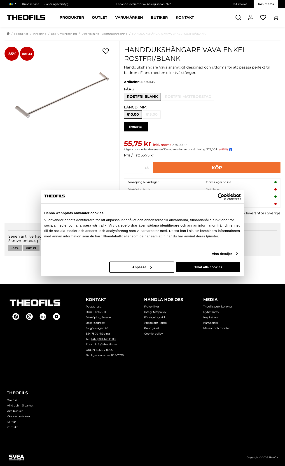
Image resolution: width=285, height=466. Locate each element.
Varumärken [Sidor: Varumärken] (129, 17)
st (147, 167)
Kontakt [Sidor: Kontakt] (185, 17)
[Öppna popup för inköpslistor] (105, 51)
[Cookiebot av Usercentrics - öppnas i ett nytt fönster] (221, 196)
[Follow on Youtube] (56, 316)
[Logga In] (251, 17)
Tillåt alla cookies (208, 267)
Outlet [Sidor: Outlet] (99, 17)
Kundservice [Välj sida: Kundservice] (30, 4)
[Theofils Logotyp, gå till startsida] (26, 17)
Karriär (11, 421)
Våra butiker (15, 411)
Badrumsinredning (64, 33)
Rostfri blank (142, 96)
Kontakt (12, 427)
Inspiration (210, 317)
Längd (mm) (135, 107)
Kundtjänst (151, 328)
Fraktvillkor (151, 306)
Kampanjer (210, 322)
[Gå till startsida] (8, 33)
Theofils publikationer (217, 306)
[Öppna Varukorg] (275, 17)
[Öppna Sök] (238, 17)
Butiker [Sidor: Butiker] (159, 17)
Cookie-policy (153, 333)
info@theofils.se (106, 344)
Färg (129, 89)
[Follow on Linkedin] (43, 316)
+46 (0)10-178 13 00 (103, 339)
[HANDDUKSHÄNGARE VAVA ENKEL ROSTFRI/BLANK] (61, 94)
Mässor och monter (216, 328)
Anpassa (142, 267)
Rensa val (135, 126)
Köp (217, 167)
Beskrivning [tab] (22, 235)
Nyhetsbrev (211, 312)
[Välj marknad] (13, 4)
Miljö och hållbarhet (20, 405)
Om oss (12, 400)
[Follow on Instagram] (29, 316)
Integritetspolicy (155, 312)
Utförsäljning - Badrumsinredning (104, 33)
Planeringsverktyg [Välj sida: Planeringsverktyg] (56, 4)
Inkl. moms (266, 4)
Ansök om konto (155, 322)
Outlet (31, 258)
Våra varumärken (18, 416)
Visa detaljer (222, 254)
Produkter (21, 33)
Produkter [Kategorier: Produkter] (72, 17)
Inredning (39, 33)
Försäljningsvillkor (156, 317)
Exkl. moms (239, 4)
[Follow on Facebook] (16, 316)
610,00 (133, 114)
